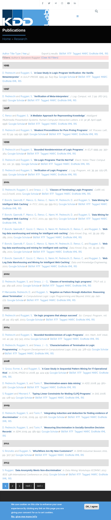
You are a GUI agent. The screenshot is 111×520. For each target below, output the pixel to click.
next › (29, 486)
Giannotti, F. (19, 200)
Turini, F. (38, 383)
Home (6, 39)
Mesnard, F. (25, 393)
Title (12, 53)
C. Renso (7, 115)
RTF (69, 53)
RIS (106, 53)
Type (18, 53)
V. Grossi (7, 368)
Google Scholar (68, 77)
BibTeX (62, 53)
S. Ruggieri (8, 393)
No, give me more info (24, 516)
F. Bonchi (7, 200)
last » (40, 486)
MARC (85, 53)
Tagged (77, 53)
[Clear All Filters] (49, 57)
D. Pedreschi (9, 73)
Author (5, 53)
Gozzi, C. (31, 229)
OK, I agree (92, 506)
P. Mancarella (9, 292)
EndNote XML (96, 53)
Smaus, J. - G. (41, 190)
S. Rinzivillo (8, 451)
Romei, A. (18, 368)
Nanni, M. (53, 200)
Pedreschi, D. (66, 200)
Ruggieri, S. (26, 73)
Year (24, 53)
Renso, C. (43, 200)
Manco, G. (31, 200)
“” (51, 96)
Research (20, 39)
